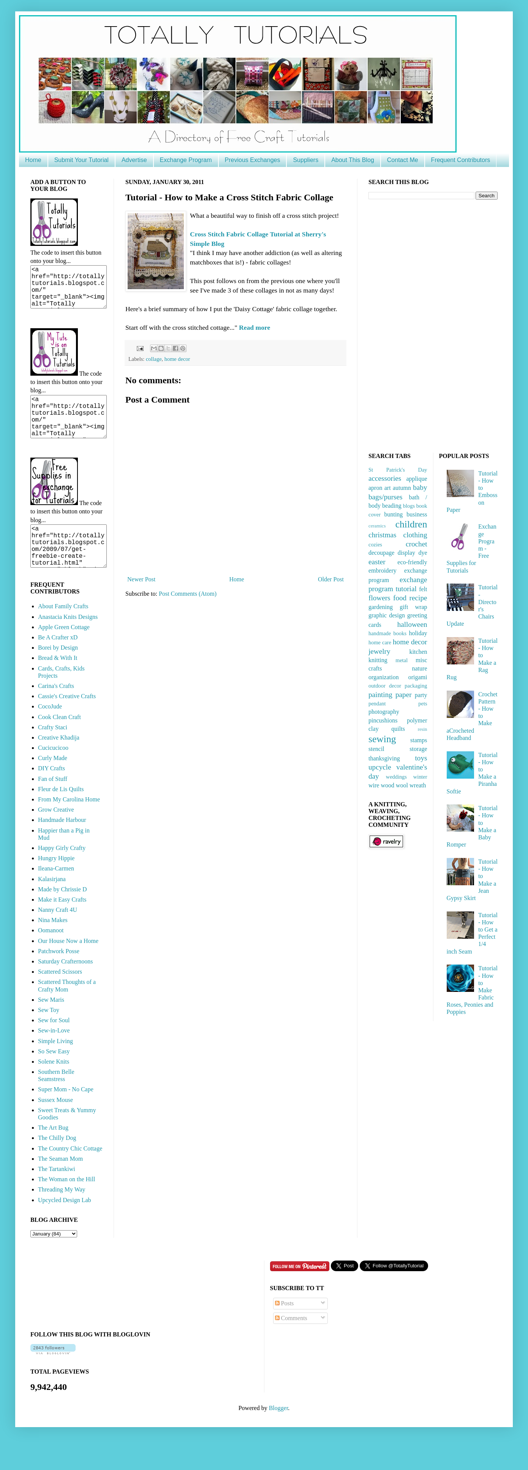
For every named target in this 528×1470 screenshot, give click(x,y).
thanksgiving (384, 758)
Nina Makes (53, 947)
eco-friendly (412, 562)
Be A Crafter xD (57, 664)
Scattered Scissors (60, 999)
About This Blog (352, 160)
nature (419, 668)
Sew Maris (51, 1027)
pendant (377, 703)
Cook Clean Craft (59, 744)
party (421, 695)
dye (422, 552)
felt (423, 589)
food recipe (410, 598)
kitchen (418, 651)
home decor (177, 359)
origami (417, 677)
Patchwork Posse (58, 978)
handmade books (387, 633)
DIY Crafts (51, 795)
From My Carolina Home (69, 826)
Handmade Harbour (62, 847)
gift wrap (413, 607)
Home (33, 160)
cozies (375, 544)
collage (154, 359)
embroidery (382, 570)
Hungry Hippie (56, 885)
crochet (416, 544)
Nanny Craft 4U (57, 937)
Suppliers (305, 160)
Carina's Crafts (56, 713)
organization (383, 677)
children (411, 524)
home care (379, 642)
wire (373, 785)
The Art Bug (53, 1155)
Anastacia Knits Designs (68, 644)
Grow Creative (56, 837)
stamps (418, 740)
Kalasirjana (52, 906)
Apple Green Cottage (64, 654)
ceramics (377, 526)
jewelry (379, 651)
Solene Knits (53, 1089)
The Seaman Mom (60, 1186)
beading (392, 505)
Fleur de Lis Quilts (61, 816)
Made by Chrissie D (62, 916)
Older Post (331, 579)
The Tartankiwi (56, 1196)
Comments (291, 1345)
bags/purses (385, 497)
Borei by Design (58, 675)
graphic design (386, 615)
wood (387, 785)
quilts (398, 729)
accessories (384, 478)
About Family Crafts (63, 633)
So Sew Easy (54, 1078)
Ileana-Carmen (56, 895)
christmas (382, 535)
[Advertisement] (425, 325)
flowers (379, 598)
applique (416, 478)
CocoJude (50, 733)
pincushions (382, 720)
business (416, 514)
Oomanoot (51, 957)
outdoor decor (384, 686)
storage (418, 749)
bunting (393, 514)
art (387, 488)
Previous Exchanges (252, 160)
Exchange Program (186, 160)
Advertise (134, 160)
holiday (418, 633)
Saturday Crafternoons (65, 988)
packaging (416, 686)
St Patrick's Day (397, 470)
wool (402, 785)
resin (422, 729)
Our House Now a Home (68, 968)
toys (421, 758)
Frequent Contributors (460, 160)
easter (377, 562)
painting (380, 695)
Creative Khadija (58, 765)
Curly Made (52, 785)
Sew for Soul (54, 1047)
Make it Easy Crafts (62, 927)
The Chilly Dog (57, 1165)
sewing (382, 738)
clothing (415, 535)
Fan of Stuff (52, 806)
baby (420, 487)
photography (383, 711)
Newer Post (141, 579)
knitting (377, 660)
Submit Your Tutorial (81, 160)
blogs (409, 506)
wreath (417, 785)
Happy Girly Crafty (61, 875)
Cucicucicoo (53, 775)
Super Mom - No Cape (65, 1116)
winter (420, 777)
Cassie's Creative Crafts (67, 723)
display (406, 552)
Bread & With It (57, 685)
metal (401, 660)
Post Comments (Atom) (188, 593)
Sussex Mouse (55, 1127)
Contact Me (402, 160)
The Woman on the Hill (66, 1206)
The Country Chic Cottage (70, 1176)
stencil (376, 749)
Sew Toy (48, 1037)
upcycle (379, 767)
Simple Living (55, 1068)
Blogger (278, 1435)
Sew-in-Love (54, 1057)
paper (403, 695)
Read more (253, 327)
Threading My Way (61, 1216)
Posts (284, 1330)
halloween (412, 624)
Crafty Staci (52, 754)
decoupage (381, 552)
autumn (402, 488)
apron (375, 488)
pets (422, 703)
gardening (380, 607)
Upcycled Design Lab (64, 1227)
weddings (396, 777)
